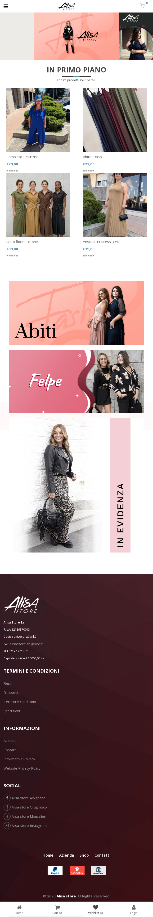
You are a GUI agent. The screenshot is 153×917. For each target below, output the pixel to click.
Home (48, 855)
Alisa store (66, 896)
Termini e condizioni (20, 701)
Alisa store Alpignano (24, 798)
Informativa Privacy (19, 759)
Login (134, 909)
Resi (7, 683)
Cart (57, 909)
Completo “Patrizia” (22, 156)
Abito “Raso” (93, 156)
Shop (84, 855)
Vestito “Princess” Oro (101, 241)
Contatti (10, 749)
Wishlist (95, 909)
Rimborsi (11, 692)
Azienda (10, 740)
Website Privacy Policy (22, 768)
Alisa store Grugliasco (25, 807)
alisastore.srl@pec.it (26, 643)
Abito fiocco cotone (22, 241)
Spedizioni (12, 710)
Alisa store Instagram (25, 825)
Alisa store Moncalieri (25, 816)
